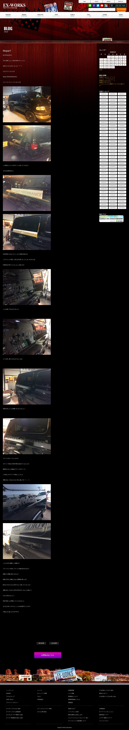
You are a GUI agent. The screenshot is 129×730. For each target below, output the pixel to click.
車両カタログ (71, 706)
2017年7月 (103, 204)
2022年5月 (122, 141)
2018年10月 (104, 188)
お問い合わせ (9, 698)
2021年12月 (113, 147)
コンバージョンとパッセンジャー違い (78, 715)
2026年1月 (103, 97)
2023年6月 (113, 128)
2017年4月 (103, 207)
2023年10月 (104, 125)
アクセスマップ (10, 695)
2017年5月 (122, 204)
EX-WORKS (21, 6)
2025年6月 (113, 103)
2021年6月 (113, 154)
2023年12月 (113, 122)
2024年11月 (122, 109)
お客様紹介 (102, 706)
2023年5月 (122, 128)
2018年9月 (113, 188)
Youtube (101, 5)
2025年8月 (122, 100)
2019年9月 (113, 176)
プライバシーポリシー (12, 701)
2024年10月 (104, 113)
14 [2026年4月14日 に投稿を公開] (105, 62)
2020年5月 (122, 166)
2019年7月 (103, 179)
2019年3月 (113, 182)
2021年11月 (122, 147)
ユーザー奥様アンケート (105, 715)
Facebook (93, 5)
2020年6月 (113, 166)
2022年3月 (113, 144)
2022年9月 (113, 138)
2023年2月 (122, 131)
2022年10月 (104, 138)
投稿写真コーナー (104, 712)
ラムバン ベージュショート (107, 79)
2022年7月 (103, 141)
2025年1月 (103, 109)
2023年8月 (122, 125)
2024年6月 (113, 116)
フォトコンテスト (104, 717)
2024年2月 (122, 119)
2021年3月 (113, 157)
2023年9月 (113, 125)
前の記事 (41, 643)
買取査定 (70, 701)
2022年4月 (103, 144)
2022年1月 (103, 147)
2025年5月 (122, 103)
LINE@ (89, 5)
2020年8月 (122, 163)
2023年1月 (103, 135)
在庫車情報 (71, 690)
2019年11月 (122, 172)
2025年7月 (103, 103)
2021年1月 (103, 160)
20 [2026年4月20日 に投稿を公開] (101, 64)
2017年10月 (104, 201)
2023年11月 (122, 122)
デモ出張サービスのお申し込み (107, 695)
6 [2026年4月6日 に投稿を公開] (101, 59)
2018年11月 (122, 185)
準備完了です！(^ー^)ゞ (105, 82)
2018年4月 (103, 195)
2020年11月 (122, 160)
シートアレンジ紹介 (73, 709)
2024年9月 (113, 113)
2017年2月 (122, 207)
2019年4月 (103, 182)
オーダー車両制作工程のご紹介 (14, 715)
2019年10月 (104, 176)
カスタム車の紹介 (42, 709)
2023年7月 (103, 128)
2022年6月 (113, 141)
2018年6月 (113, 191)
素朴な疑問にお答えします (75, 712)
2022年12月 (113, 135)
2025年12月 (113, 97)
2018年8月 (122, 188)
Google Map (105, 5)
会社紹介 (8, 693)
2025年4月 (103, 106)
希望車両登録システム (74, 698)
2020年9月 (113, 163)
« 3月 (100, 69)
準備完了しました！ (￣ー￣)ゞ (107, 77)
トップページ (9, 690)
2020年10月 (104, 163)
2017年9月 (113, 201)
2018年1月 (103, 198)
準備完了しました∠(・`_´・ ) (107, 80)
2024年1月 (103, 122)
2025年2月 (122, 106)
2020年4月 (103, 169)
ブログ (39, 695)
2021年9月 (113, 150)
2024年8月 (122, 113)
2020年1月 (103, 172)
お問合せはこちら (47, 655)
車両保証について (73, 695)
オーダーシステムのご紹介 (13, 706)
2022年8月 (122, 138)
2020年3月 (113, 169)
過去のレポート (103, 693)
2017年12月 (113, 198)
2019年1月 (103, 185)
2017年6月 (113, 204)
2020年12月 (113, 160)
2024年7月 (103, 116)
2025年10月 (104, 100)
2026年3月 (113, 94)
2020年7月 (103, 166)
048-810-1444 (120, 5)
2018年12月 (113, 185)
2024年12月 (113, 109)
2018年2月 (122, 195)
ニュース (39, 690)
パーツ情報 (71, 693)
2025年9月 (113, 100)
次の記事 (54, 643)
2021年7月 (103, 154)
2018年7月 (103, 191)
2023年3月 (113, 131)
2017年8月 (122, 201)
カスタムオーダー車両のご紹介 (14, 712)
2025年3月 (113, 106)
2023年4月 (103, 131)
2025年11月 (122, 97)
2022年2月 (122, 144)
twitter (97, 5)
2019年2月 (122, 182)
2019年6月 (113, 179)
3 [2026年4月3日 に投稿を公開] (116, 57)
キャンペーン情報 (42, 693)
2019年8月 (122, 176)
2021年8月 (122, 150)
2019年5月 (122, 179)
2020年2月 (122, 169)
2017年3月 (113, 207)
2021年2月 (122, 157)
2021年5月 (122, 154)
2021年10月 (104, 150)
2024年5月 (122, 116)
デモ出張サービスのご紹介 (106, 690)
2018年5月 (122, 191)
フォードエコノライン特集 (44, 706)
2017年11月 (122, 198)
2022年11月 (122, 135)
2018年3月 (113, 195)
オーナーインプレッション (106, 709)
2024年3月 (113, 119)
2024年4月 (103, 119)
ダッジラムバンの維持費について (77, 717)
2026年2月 (122, 94)
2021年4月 (103, 157)
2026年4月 (103, 94)
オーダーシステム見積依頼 (13, 709)
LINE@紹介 (40, 698)
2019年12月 (113, 172)
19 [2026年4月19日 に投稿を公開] (124, 62)
